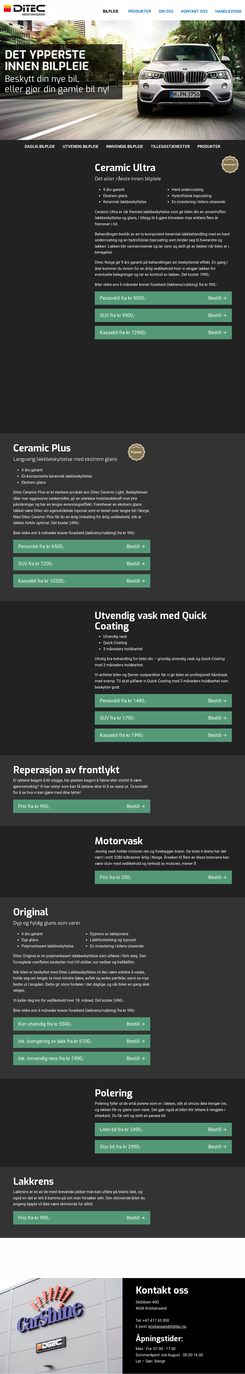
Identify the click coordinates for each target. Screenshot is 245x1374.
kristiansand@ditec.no (167, 1326)
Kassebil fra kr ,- (163, 332)
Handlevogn (228, 11)
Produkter (139, 11)
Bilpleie (111, 11)
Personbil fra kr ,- (163, 298)
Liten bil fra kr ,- (163, 1130)
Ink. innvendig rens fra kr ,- (81, 1059)
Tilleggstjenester (170, 146)
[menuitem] (111, 10)
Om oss (166, 11)
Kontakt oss (194, 11)
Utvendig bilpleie (81, 146)
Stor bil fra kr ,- (163, 1147)
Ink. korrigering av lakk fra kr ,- (81, 1041)
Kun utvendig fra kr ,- (81, 1024)
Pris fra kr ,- (81, 806)
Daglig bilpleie (40, 146)
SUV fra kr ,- (163, 315)
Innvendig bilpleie (124, 146)
